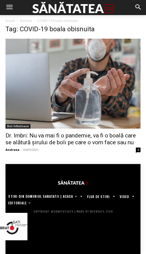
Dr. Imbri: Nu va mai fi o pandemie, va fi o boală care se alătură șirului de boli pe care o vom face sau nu (70, 139)
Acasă (10, 20)
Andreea (12, 150)
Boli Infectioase (18, 126)
